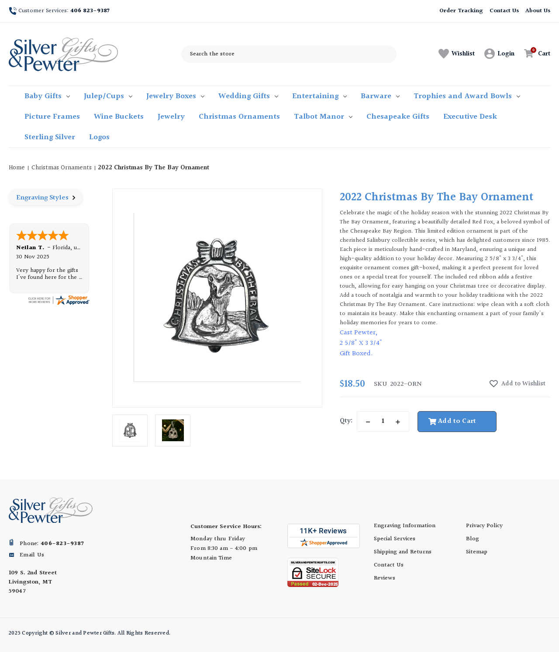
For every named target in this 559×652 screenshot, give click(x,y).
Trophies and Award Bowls (467, 96)
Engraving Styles (45, 197)
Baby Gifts (47, 96)
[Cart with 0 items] (534, 54)
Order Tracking (461, 11)
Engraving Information (404, 526)
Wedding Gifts (248, 96)
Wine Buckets (119, 116)
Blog (472, 539)
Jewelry (171, 116)
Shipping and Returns (402, 552)
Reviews (384, 578)
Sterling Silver (49, 137)
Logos (99, 137)
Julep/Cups (108, 96)
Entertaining (319, 96)
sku (380, 384)
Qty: (346, 420)
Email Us (32, 555)
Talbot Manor (323, 116)
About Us (537, 11)
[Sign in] (499, 54)
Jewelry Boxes (175, 96)
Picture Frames (52, 116)
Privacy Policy (484, 526)
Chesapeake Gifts (397, 116)
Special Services (394, 539)
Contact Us (504, 11)
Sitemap (476, 552)
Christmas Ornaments (239, 116)
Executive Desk (470, 116)
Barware (380, 96)
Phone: (51, 544)
